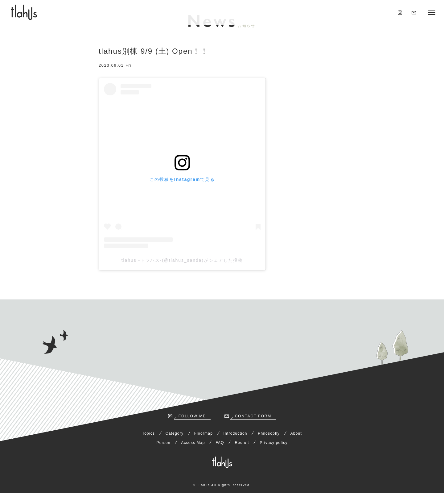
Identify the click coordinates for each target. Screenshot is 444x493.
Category (174, 433)
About (296, 433)
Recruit (242, 443)
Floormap (203, 433)
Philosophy (269, 433)
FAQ (220, 443)
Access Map (193, 443)
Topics (148, 433)
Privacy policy (273, 443)
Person (163, 443)
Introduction (235, 433)
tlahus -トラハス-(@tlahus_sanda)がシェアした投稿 (182, 260)
